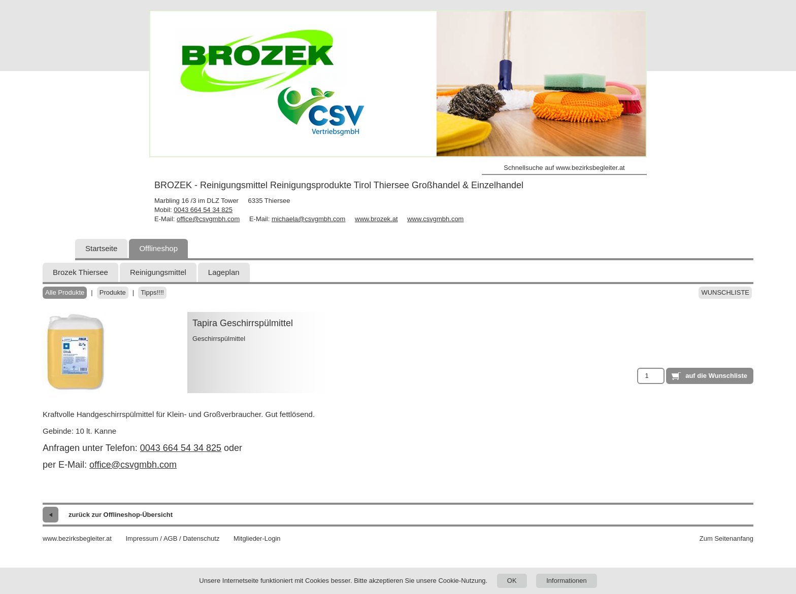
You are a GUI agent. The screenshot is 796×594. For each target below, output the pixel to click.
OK (512, 580)
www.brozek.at (376, 219)
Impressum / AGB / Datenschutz (172, 538)
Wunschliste (725, 292)
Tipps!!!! (152, 292)
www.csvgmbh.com (435, 219)
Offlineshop (158, 248)
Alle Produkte (64, 292)
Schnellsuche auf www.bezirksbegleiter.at (564, 167)
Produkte (113, 292)
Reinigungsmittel (158, 272)
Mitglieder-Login (257, 538)
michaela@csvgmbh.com (308, 219)
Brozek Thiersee (80, 272)
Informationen (566, 580)
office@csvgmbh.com (208, 219)
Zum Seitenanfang (726, 538)
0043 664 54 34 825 (203, 210)
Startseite (101, 248)
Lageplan (224, 272)
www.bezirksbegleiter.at (77, 538)
